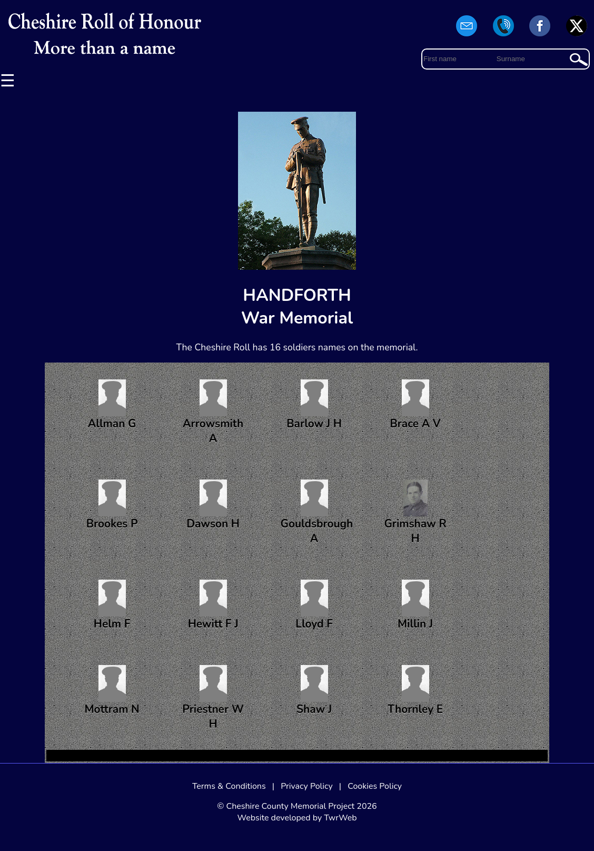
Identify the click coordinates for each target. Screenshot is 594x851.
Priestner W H (212, 698)
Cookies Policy (375, 786)
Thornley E (415, 691)
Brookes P (112, 505)
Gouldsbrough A (317, 513)
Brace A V (415, 405)
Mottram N (112, 691)
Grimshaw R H (415, 513)
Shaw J (314, 691)
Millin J (415, 605)
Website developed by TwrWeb (297, 818)
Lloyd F (314, 605)
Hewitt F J (213, 605)
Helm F (112, 605)
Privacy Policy (307, 786)
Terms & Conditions (229, 786)
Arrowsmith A (213, 412)
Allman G (112, 405)
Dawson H (213, 505)
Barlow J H (314, 405)
